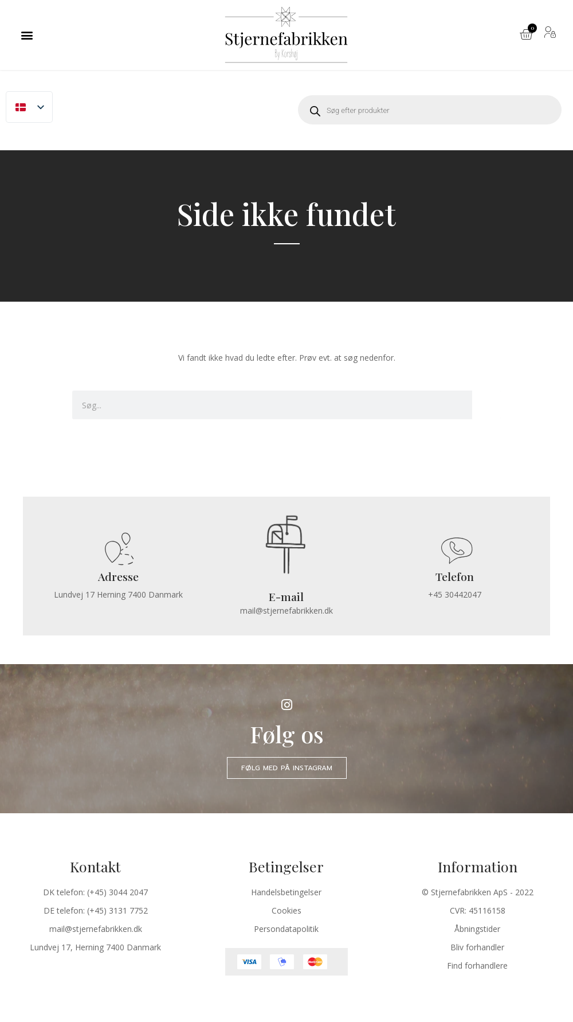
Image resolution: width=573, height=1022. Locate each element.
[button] (26, 34)
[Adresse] (118, 550)
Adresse (118, 577)
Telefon (454, 576)
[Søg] (486, 405)
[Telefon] (454, 550)
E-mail (286, 596)
